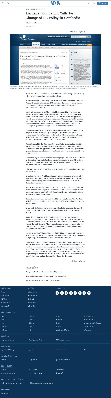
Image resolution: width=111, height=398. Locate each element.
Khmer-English (89, 327)
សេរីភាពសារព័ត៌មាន (89, 320)
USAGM (3, 370)
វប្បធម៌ (58, 323)
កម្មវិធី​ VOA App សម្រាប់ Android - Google (41, 383)
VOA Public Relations (8, 373)
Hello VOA (31, 299)
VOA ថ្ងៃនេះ (4, 299)
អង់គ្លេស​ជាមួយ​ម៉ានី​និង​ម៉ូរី (7, 340)
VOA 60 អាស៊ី (5, 306)
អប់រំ (30, 330)
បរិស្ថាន (58, 316)
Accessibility (60, 370)
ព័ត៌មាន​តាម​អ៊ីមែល (61, 350)
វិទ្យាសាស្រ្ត (59, 320)
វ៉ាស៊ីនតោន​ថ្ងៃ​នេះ (5, 296)
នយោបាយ (31, 316)
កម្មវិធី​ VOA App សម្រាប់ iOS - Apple (11, 383)
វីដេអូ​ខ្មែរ (3, 292)
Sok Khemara (30, 23)
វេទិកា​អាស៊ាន (31, 306)
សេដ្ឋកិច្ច (31, 320)
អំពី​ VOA (3, 360)
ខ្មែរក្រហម (58, 327)
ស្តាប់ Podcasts (33, 350)
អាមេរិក (3, 323)
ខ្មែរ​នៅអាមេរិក (4, 327)
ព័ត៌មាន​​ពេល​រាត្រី (32, 296)
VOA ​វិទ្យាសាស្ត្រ (5, 303)
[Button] (73, 31)
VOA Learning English (63, 340)
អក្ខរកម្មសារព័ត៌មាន (89, 316)
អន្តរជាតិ (3, 320)
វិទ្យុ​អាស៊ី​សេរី (59, 373)
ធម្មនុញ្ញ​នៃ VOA (33, 360)
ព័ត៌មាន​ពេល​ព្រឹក (32, 292)
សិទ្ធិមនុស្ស (31, 323)
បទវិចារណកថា (87, 330)
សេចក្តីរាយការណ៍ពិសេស (62, 330)
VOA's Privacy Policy (35, 373)
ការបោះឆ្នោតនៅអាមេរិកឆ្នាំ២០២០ (92, 323)
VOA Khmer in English (35, 9)
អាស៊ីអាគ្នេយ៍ (4, 330)
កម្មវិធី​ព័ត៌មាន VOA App (7, 350)
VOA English (33, 370)
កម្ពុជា (2, 316)
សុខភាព (31, 327)
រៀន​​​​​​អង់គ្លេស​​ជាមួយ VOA (35, 340)
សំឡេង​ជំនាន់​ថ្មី (32, 303)
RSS (85, 350)
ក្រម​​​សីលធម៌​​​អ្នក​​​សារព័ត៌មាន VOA (64, 360)
